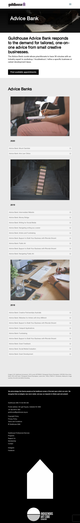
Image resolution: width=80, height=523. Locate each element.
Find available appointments (23, 72)
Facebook (11, 450)
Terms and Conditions (15, 421)
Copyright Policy (13, 416)
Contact (10, 443)
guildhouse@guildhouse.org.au (18, 412)
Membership (12, 441)
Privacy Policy (12, 419)
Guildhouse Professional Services (18, 433)
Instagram (11, 448)
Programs (11, 435)
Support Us (11, 438)
